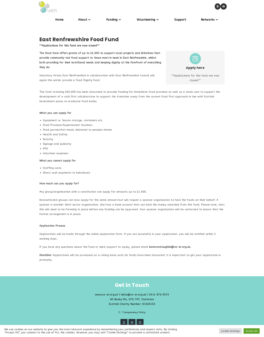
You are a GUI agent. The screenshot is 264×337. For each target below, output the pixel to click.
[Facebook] (132, 322)
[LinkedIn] (140, 322)
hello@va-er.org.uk (133, 294)
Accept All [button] (252, 331)
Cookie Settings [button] (230, 331)
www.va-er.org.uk (106, 294)
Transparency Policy (133, 312)
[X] (123, 322)
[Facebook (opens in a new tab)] (223, 6)
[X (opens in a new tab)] (217, 6)
